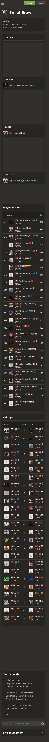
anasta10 (15, 523)
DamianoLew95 (25, 341)
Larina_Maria (15, 616)
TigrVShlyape (25, 304)
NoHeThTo (15, 491)
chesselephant (15, 507)
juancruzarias (25, 356)
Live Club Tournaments (16, 708)
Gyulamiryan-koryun (39, 569)
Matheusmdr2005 (25, 379)
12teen (15, 609)
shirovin (15, 601)
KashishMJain (24, 371)
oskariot (40, 499)
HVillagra (15, 444)
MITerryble (23, 243)
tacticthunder (25, 387)
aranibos (15, 593)
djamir (39, 468)
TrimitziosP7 (24, 311)
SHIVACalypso (15, 569)
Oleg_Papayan (39, 538)
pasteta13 (39, 530)
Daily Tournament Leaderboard (20, 683)
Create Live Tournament (16, 699)
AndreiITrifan (15, 546)
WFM (12, 616)
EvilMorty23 (15, 538)
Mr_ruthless (39, 562)
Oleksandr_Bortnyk (22, 181)
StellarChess (15, 515)
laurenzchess (39, 491)
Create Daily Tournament (17, 686)
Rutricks (22, 266)
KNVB (21, 326)
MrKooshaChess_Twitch (25, 364)
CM (17, 273)
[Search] (23, 723)
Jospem (16, 133)
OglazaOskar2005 (39, 546)
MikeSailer (40, 585)
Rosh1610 (15, 577)
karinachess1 (15, 499)
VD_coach (23, 394)
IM (16, 243)
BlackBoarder (25, 281)
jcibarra (22, 258)
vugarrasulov (40, 460)
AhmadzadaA (15, 452)
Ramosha (23, 296)
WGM (13, 585)
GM (11, 85)
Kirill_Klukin (23, 288)
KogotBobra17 (25, 334)
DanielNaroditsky (21, 85)
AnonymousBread (25, 319)
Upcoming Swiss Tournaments (19, 692)
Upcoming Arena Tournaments (19, 696)
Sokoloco (40, 515)
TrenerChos (15, 530)
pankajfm (39, 593)
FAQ (7, 714)
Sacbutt (40, 577)
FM (17, 281)
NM (17, 319)
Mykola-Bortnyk (25, 251)
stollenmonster (25, 273)
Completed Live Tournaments (19, 705)
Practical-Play (15, 554)
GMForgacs (24, 402)
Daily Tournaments (14, 680)
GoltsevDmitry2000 (39, 616)
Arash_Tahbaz (24, 349)
